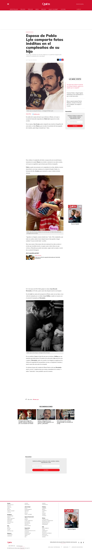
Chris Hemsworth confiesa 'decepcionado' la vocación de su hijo (65, 422)
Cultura (63, 9)
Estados (44, 513)
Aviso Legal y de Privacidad (54, 547)
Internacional (28, 533)
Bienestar (9, 520)
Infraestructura (46, 521)
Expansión (27, 528)
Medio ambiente (45, 528)
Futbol (26, 518)
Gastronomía (10, 515)
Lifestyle (27, 524)
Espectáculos (14, 9)
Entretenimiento (28, 509)
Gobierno (44, 508)
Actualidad (9, 534)
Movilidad (44, 531)
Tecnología (27, 534)
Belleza (43, 9)
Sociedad (44, 515)
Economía (27, 531)
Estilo (26, 508)
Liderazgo (9, 535)
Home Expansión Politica (30, 530)
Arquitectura (45, 523)
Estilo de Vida (10, 522)
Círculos (30, 9)
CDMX (43, 511)
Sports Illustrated (29, 517)
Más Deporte (27, 523)
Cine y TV (26, 511)
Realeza (23, 9)
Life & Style (27, 507)
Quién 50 (79, 9)
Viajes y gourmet (53, 9)
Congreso (44, 510)
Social (43, 529)
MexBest (9, 514)
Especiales (27, 504)
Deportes (27, 510)
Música (26, 513)
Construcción (45, 519)
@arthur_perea (37, 114)
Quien (79, 542)
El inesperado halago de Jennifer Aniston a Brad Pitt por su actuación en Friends (26, 422)
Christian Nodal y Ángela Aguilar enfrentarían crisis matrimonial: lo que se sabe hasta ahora (75, 94)
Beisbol (26, 519)
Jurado (8, 523)
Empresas (27, 529)
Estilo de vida (10, 530)
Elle (8, 526)
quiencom (82, 542)
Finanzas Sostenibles (47, 533)
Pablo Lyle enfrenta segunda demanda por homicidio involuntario (47, 258)
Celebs (8, 529)
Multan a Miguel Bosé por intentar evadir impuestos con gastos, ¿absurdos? (46, 422)
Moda (37, 9)
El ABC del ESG (45, 535)
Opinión (26, 503)
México (43, 509)
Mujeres (9, 533)
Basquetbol (27, 521)
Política (44, 507)
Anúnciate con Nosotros (77, 547)
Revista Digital (80, 4)
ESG (25, 536)
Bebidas (9, 517)
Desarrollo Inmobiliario (47, 520)
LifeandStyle (45, 504)
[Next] (74, 414)
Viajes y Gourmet (11, 510)
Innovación (44, 534)
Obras (26, 535)
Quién (8, 503)
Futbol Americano (29, 520)
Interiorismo (45, 524)
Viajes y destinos (11, 518)
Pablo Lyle (36, 399)
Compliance (65, 547)
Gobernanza (45, 530)
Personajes (9, 519)
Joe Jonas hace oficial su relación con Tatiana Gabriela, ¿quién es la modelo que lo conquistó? (75, 86)
